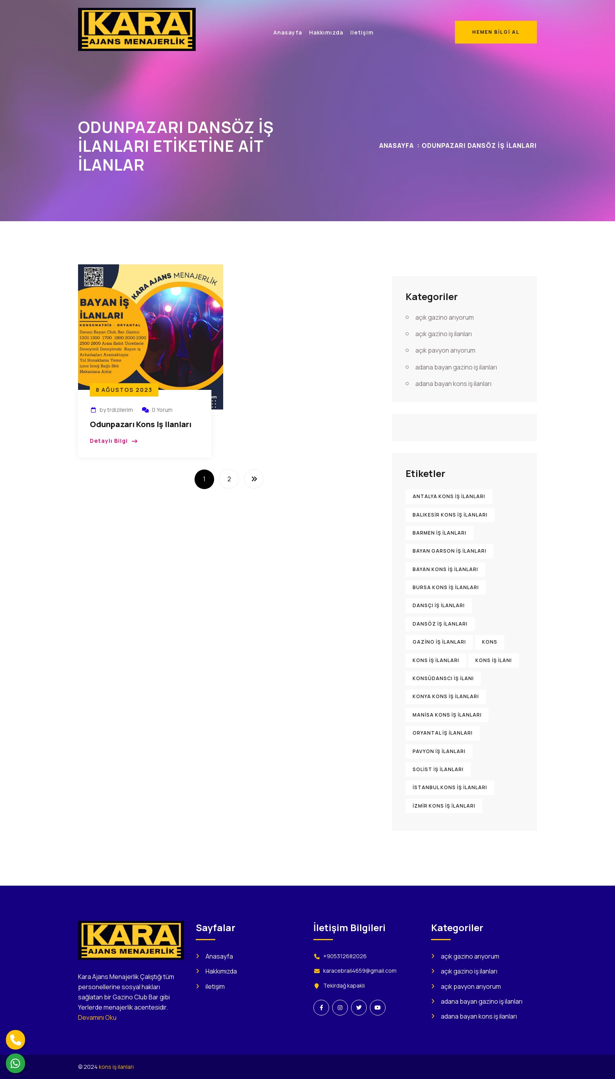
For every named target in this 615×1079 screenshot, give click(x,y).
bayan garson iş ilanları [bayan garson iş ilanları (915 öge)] (449, 551)
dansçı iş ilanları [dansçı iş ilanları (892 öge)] (439, 605)
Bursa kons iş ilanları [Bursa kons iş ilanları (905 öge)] (446, 587)
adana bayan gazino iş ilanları (456, 367)
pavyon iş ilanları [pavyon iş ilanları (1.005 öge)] (439, 751)
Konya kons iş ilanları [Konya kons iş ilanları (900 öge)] (446, 696)
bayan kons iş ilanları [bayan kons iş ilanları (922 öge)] (445, 569)
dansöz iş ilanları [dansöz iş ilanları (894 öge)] (440, 623)
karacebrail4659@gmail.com (360, 970)
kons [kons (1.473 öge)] (489, 642)
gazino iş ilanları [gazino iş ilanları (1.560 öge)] (439, 642)
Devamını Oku (97, 1017)
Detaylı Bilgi (109, 440)
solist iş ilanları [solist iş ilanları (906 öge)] (438, 769)
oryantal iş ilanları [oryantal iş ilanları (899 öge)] (443, 733)
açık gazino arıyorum (444, 317)
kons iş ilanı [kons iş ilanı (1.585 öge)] (493, 660)
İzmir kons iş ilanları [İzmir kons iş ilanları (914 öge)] (444, 805)
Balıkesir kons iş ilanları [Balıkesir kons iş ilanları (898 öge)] (450, 514)
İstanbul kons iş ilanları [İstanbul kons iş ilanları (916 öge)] (450, 787)
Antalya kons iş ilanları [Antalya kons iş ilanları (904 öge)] (449, 496)
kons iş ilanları (116, 1066)
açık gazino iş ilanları (443, 333)
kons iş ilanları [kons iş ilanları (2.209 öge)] (436, 660)
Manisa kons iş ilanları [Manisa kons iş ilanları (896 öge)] (447, 714)
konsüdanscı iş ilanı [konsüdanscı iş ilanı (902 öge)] (443, 678)
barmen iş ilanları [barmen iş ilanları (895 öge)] (439, 532)
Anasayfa (396, 145)
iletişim (215, 986)
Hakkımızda (221, 971)
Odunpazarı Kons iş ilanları (140, 424)
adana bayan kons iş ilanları (453, 383)
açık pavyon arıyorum (445, 350)
